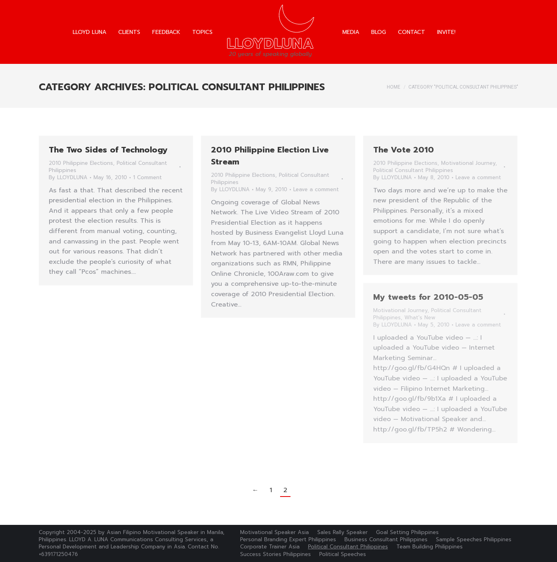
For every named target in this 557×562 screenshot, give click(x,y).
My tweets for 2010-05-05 (428, 297)
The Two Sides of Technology (108, 150)
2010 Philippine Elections (81, 163)
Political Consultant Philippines (413, 170)
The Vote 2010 (403, 150)
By (68, 177)
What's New (420, 317)
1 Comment (147, 177)
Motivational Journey (468, 163)
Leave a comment (316, 189)
